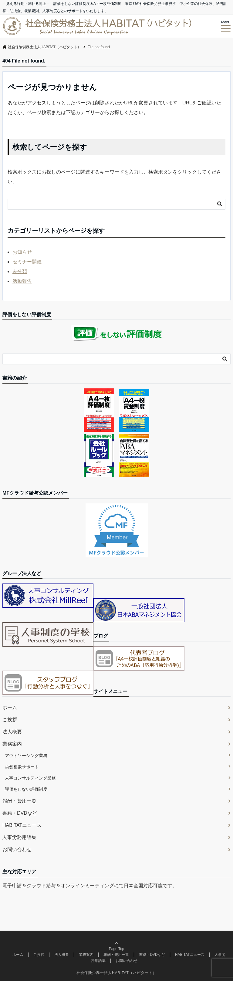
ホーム (9, 707)
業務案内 (12, 743)
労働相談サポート (22, 766)
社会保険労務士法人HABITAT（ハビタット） (116, 973)
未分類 (19, 271)
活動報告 (22, 281)
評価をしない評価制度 (26, 789)
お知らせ (22, 252)
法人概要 (12, 731)
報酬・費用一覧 (19, 800)
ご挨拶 (9, 719)
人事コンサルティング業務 (30, 778)
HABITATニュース (22, 825)
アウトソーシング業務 (26, 755)
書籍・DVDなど (19, 813)
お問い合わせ (17, 849)
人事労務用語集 (19, 837)
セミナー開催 (27, 261)
